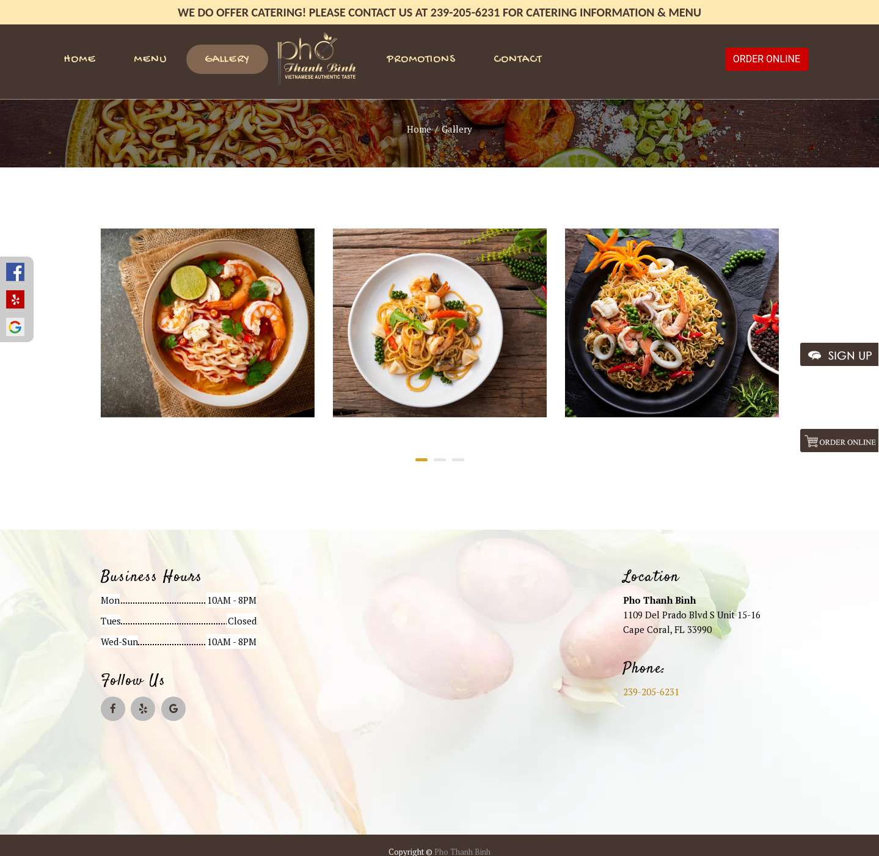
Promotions (421, 60)
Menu (150, 60)
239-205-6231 (651, 692)
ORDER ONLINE (766, 59)
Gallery (227, 60)
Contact (518, 60)
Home (80, 60)
